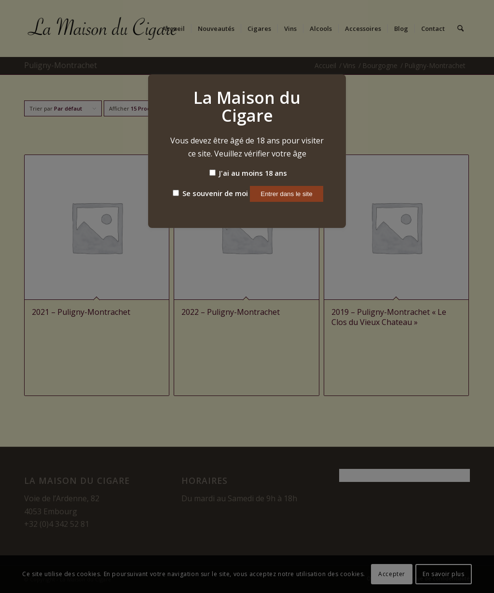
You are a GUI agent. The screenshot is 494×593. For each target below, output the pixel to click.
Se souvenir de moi (210, 193)
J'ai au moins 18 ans (248, 173)
